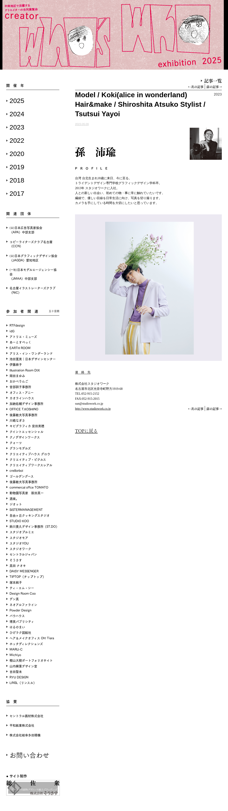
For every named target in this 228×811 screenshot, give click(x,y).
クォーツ (16, 442)
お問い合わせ (29, 755)
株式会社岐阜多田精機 (25, 734)
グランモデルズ (20, 448)
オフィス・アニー (22, 392)
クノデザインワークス (25, 437)
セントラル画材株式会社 (26, 715)
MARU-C (16, 649)
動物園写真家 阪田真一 (27, 492)
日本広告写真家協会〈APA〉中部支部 (26, 229)
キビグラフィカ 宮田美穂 (27, 425)
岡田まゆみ (17, 375)
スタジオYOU (19, 543)
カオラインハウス (22, 397)
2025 (17, 100)
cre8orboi (16, 470)
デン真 (14, 598)
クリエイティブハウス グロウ (30, 453)
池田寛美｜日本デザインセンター (33, 358)
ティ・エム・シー (22, 587)
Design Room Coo (23, 593)
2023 (17, 127)
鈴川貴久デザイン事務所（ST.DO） (34, 526)
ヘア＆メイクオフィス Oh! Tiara (32, 637)
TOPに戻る (86, 430)
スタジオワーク (20, 548)
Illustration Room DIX (25, 370)
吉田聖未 (16, 671)
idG (12, 330)
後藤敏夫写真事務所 (23, 414)
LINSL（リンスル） (23, 682)
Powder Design (20, 610)
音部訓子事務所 (20, 386)
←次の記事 (195, 86)
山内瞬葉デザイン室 (23, 665)
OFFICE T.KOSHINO (24, 408)
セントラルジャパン (23, 554)
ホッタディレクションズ (26, 643)
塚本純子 (16, 582)
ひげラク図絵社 (20, 632)
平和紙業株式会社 (22, 725)
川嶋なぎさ (17, 420)
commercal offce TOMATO (29, 487)
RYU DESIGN (19, 677)
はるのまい (17, 626)
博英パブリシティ (22, 621)
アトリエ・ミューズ (23, 336)
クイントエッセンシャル (26, 431)
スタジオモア (19, 537)
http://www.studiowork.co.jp (93, 408)
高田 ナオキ (18, 565)
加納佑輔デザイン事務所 (26, 403)
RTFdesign (17, 325)
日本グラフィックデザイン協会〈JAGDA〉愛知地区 (33, 258)
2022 (17, 140)
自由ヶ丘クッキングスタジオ (30, 515)
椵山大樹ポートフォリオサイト (31, 660)
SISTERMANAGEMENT (26, 509)
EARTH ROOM (20, 347)
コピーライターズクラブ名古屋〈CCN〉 (31, 244)
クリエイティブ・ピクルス (28, 459)
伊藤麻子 (16, 364)
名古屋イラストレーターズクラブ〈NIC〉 (33, 290)
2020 (17, 153)
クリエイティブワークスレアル (31, 464)
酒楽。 (14, 498)
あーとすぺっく (20, 342)
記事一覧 (213, 80)
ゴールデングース (22, 476)
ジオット (16, 503)
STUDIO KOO (19, 520)
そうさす (16, 559)
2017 (17, 193)
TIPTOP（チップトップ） (28, 576)
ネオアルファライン (23, 604)
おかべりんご (19, 381)
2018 (17, 180)
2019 (17, 167)
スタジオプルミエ (22, 531)
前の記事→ (214, 86)
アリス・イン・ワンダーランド (31, 353)
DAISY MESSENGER (24, 570)
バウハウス (17, 615)
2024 (17, 114)
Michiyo (15, 654)
